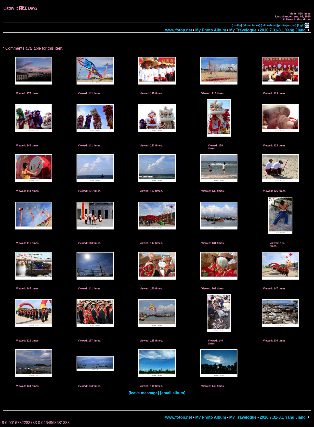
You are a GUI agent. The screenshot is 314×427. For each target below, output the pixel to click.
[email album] (172, 393)
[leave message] (144, 393)
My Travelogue (243, 30)
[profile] (237, 25)
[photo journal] (286, 25)
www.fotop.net (178, 30)
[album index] (251, 25)
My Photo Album (210, 30)
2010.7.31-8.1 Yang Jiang (283, 30)
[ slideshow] (269, 25)
